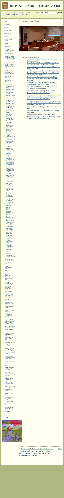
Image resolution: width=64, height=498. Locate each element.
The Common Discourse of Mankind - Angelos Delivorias (43, 71)
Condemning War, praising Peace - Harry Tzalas (41, 114)
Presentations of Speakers (31, 57)
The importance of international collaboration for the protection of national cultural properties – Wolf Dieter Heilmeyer (42, 78)
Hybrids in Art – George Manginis (36, 88)
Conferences (17, 12)
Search (37, 12)
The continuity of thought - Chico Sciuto (38, 93)
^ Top (60, 449)
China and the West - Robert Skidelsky (38, 99)
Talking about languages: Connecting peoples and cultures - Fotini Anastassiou (34, 453)
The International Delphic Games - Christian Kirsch (42, 86)
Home (11, 12)
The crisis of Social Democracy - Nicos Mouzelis (41, 91)
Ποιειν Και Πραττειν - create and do (34, 5)
